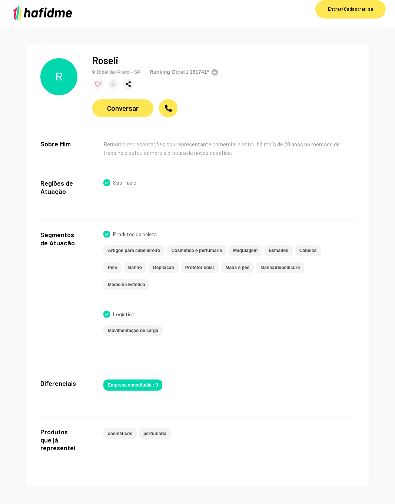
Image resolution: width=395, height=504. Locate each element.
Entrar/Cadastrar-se (350, 9)
